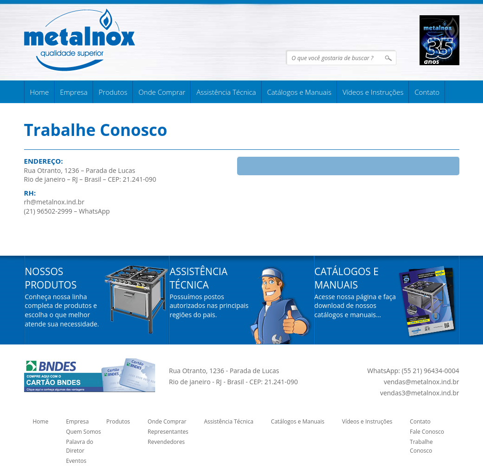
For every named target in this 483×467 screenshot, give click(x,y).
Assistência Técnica (226, 92)
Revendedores (166, 442)
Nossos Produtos (51, 278)
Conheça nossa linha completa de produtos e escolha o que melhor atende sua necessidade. (62, 310)
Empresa (74, 92)
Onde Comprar (161, 92)
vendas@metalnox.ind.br (421, 381)
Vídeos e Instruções (373, 92)
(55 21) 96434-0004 (430, 370)
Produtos (113, 92)
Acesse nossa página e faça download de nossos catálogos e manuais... (355, 305)
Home (39, 92)
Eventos (76, 461)
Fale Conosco (427, 432)
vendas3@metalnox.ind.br (419, 392)
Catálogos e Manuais (299, 92)
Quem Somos (83, 432)
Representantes (168, 432)
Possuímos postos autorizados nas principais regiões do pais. (209, 305)
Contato (426, 92)
